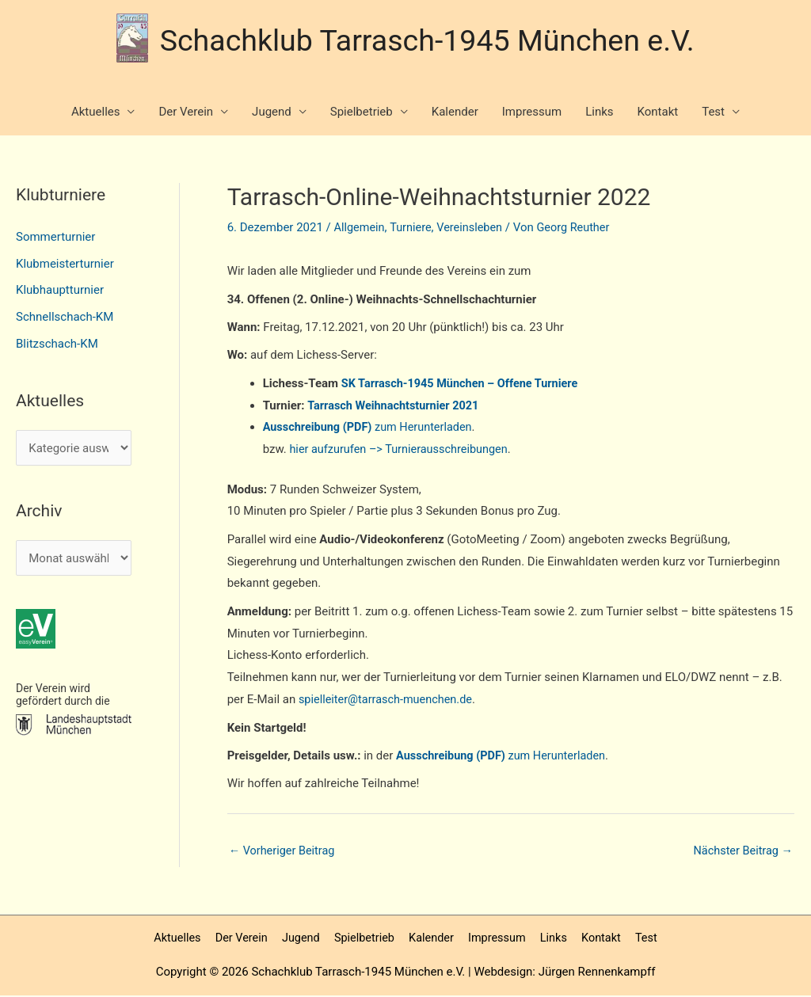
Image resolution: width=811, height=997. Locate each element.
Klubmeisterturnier (65, 264)
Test (713, 113)
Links (599, 113)
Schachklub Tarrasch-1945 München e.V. (427, 38)
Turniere (412, 229)
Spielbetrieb (361, 113)
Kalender (455, 113)
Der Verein (185, 113)
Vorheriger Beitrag (284, 851)
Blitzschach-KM (57, 344)
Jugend (271, 113)
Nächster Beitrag (741, 851)
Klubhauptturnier (60, 291)
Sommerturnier (55, 237)
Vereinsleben (474, 229)
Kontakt (658, 113)
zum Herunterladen (371, 427)
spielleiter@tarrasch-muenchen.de (389, 700)
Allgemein (360, 229)
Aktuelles (95, 113)
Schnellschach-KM (64, 317)
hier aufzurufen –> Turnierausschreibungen (402, 450)
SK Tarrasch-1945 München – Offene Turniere (464, 384)
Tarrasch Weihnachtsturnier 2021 (396, 405)
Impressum (532, 113)
